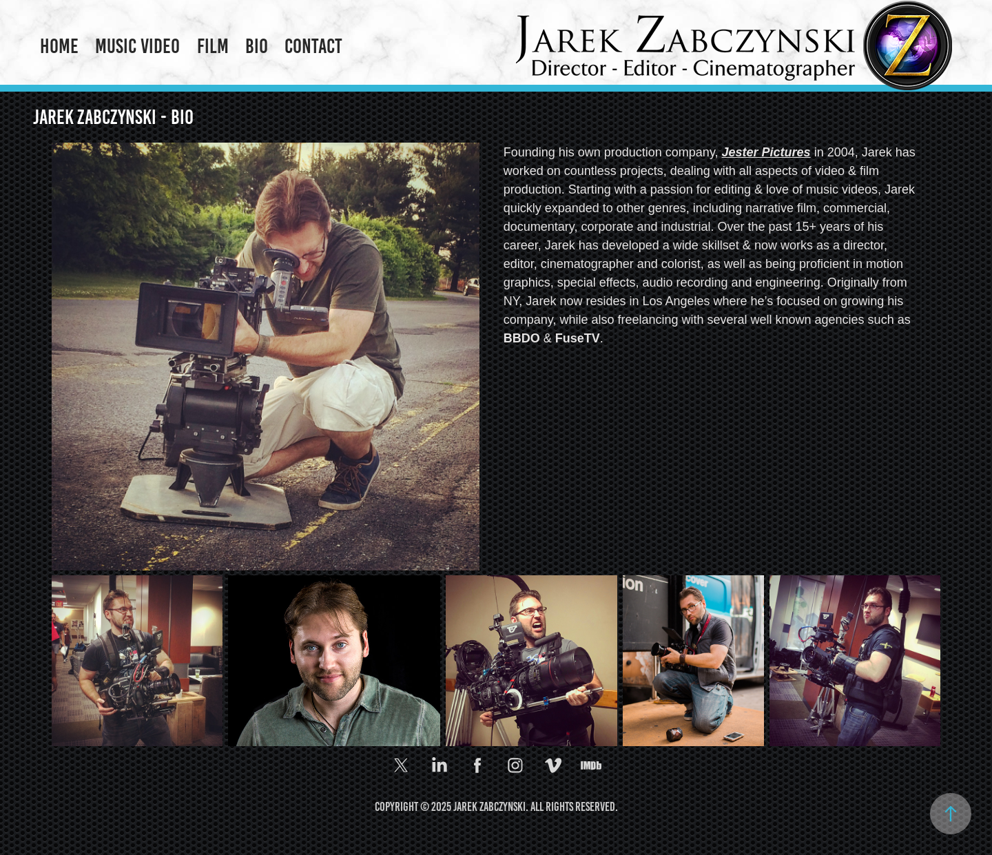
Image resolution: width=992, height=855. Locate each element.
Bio (256, 46)
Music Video (137, 46)
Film (213, 46)
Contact (313, 46)
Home (59, 46)
